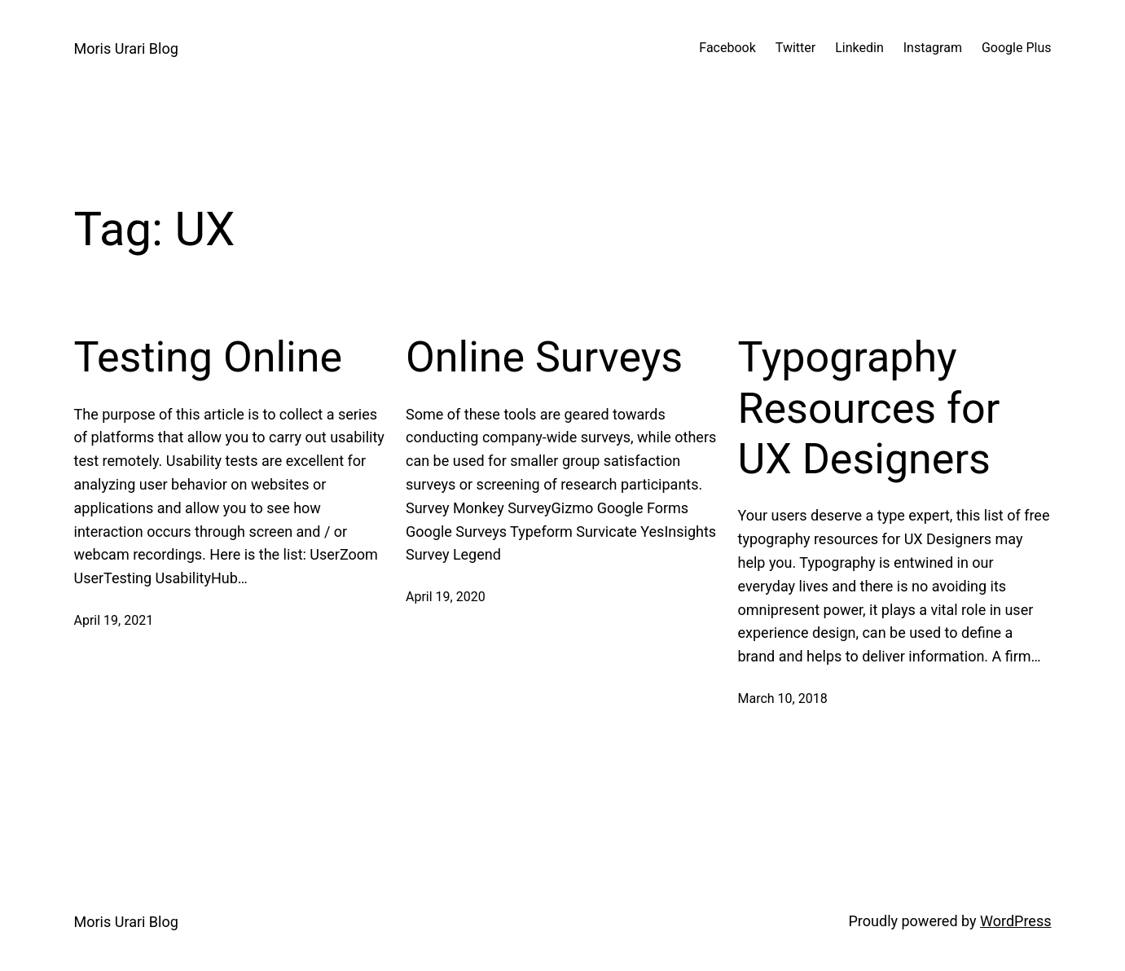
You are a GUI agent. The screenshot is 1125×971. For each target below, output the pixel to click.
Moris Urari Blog (126, 48)
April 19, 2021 (114, 620)
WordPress (1015, 920)
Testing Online (208, 357)
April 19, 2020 (446, 596)
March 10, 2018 (783, 698)
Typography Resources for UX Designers (869, 408)
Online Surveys (544, 357)
